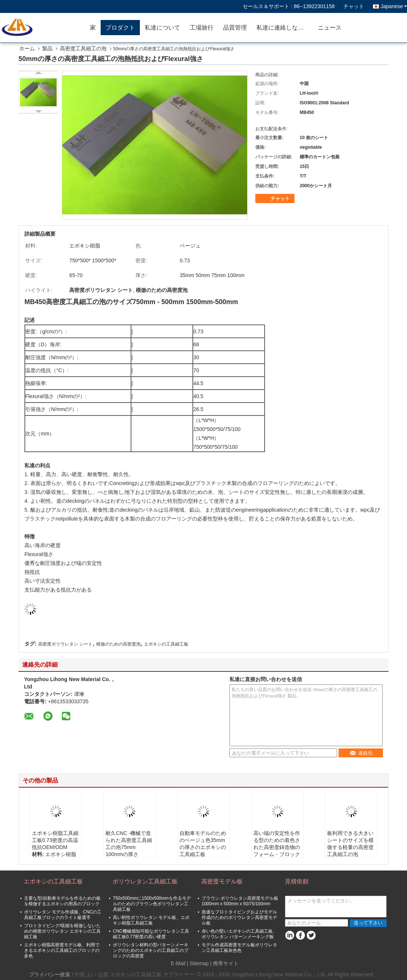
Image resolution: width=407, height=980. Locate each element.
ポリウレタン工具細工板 (145, 881)
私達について (162, 27)
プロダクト (120, 27)
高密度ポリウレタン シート (65, 644)
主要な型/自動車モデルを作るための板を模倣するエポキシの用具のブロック (62, 901)
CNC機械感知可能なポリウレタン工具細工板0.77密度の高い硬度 (151, 934)
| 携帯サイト (224, 963)
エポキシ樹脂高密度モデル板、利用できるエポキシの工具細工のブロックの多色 (62, 950)
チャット (353, 6)
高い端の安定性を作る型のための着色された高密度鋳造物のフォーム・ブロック (276, 843)
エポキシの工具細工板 (166, 644)
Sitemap (199, 963)
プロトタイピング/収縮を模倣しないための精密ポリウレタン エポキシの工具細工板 (62, 931)
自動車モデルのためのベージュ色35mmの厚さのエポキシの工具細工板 (202, 843)
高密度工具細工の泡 (83, 48)
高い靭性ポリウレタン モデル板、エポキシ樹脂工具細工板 (151, 920)
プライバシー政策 (49, 974)
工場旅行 (201, 27)
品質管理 (235, 27)
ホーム (27, 48)
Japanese (393, 6)
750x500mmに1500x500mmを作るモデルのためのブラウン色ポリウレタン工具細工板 (152, 904)
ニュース (330, 27)
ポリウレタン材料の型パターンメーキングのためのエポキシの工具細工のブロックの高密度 (150, 950)
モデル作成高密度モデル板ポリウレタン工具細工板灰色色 (239, 947)
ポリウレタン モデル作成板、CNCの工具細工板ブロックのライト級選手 (62, 914)
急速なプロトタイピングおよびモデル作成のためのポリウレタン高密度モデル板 (239, 917)
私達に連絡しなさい (283, 27)
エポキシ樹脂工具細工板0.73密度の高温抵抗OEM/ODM (55, 840)
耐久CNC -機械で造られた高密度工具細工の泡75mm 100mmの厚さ (128, 843)
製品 (47, 48)
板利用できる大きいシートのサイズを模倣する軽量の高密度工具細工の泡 (350, 843)
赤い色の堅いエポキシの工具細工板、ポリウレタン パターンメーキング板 (239, 934)
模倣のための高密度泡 (118, 644)
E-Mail (178, 963)
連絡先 (361, 753)
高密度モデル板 (222, 881)
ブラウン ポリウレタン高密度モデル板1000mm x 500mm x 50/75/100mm (240, 901)
